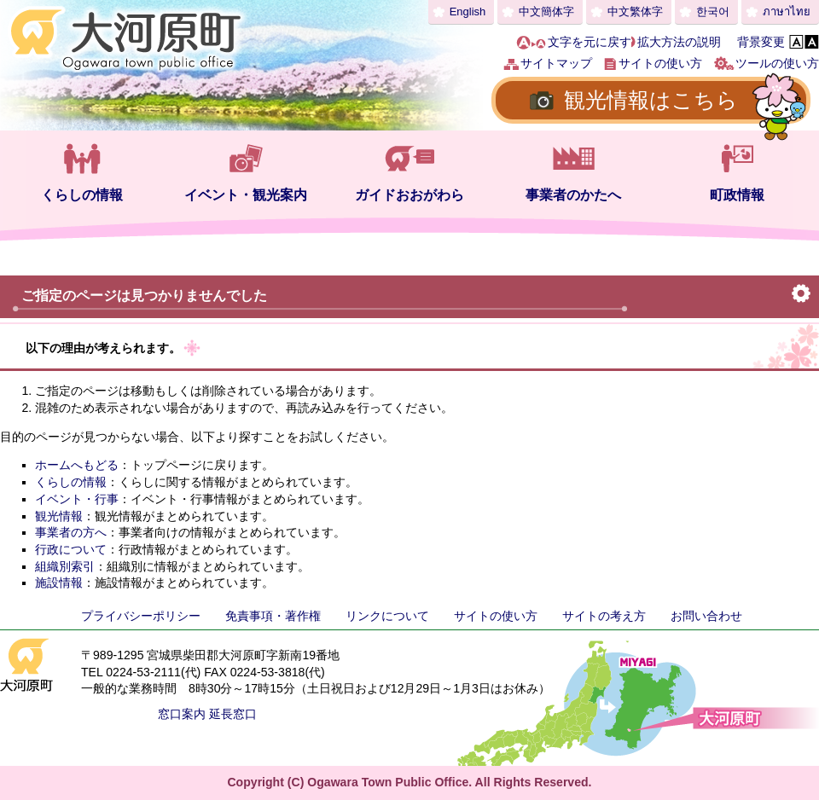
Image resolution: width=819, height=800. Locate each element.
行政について (71, 549)
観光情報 (59, 516)
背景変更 (761, 42)
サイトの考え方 (604, 616)
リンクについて (387, 616)
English (468, 11)
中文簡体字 (546, 11)
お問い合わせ (706, 616)
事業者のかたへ (573, 195)
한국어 (712, 11)
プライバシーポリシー (140, 616)
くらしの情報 (82, 195)
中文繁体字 (635, 11)
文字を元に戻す (589, 42)
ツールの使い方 (777, 63)
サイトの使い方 (660, 63)
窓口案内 (182, 714)
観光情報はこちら (651, 100)
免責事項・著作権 (273, 616)
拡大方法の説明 (679, 42)
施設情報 (59, 582)
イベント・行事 (77, 499)
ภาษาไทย (786, 11)
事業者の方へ (71, 532)
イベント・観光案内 (245, 195)
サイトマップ (556, 63)
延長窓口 (233, 714)
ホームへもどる (77, 465)
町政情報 (737, 195)
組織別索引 (65, 566)
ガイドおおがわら (409, 195)
